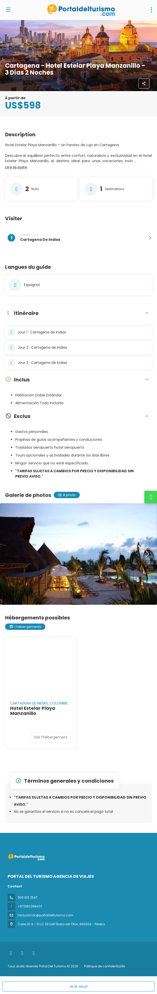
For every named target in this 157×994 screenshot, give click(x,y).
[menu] (151, 10)
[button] (16, 167)
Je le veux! (78, 986)
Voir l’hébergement (51, 737)
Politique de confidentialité (104, 966)
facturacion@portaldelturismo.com (45, 915)
